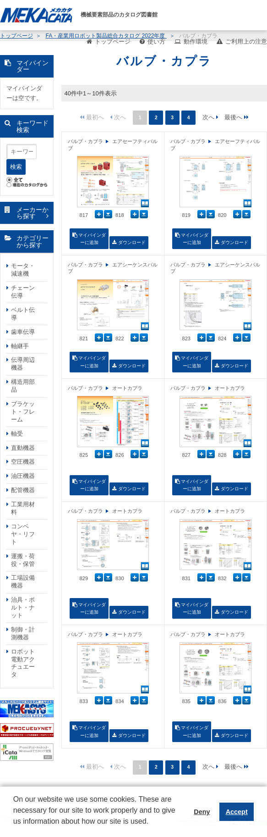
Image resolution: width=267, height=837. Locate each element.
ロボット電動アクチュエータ (23, 663)
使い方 (156, 41)
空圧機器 (23, 461)
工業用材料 (23, 508)
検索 (16, 166)
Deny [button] (202, 811)
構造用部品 (23, 385)
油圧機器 (23, 475)
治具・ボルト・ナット (23, 607)
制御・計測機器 (23, 633)
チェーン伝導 (23, 291)
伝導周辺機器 (23, 363)
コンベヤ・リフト (23, 534)
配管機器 (23, 490)
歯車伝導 (23, 331)
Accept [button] (237, 811)
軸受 (17, 433)
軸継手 (20, 346)
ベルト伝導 (23, 313)
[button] (14, 828)
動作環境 (195, 41)
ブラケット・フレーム (23, 411)
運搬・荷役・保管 (23, 560)
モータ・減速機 (23, 269)
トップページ (113, 41)
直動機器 (23, 447)
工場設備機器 (23, 581)
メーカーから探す (32, 213)
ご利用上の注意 (246, 41)
